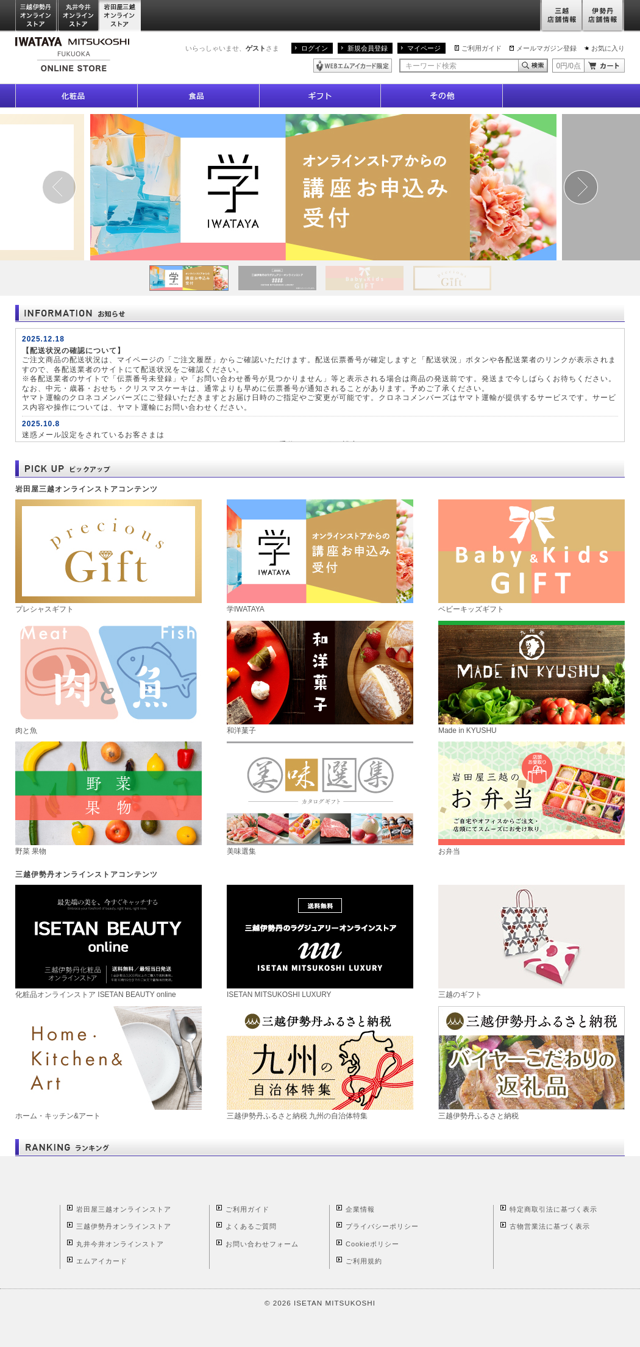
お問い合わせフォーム (262, 1244)
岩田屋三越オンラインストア (120, 16)
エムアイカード (101, 1261)
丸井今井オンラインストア (78, 16)
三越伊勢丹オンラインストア (36, 16)
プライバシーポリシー (382, 1226)
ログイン (314, 48)
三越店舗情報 (561, 16)
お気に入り (608, 48)
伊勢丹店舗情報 (603, 16)
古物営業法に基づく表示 (550, 1226)
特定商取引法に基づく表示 (553, 1209)
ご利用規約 (364, 1261)
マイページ (424, 48)
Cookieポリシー (372, 1244)
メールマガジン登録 (546, 48)
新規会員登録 (367, 48)
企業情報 (360, 1209)
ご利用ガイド (481, 48)
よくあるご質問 (251, 1226)
